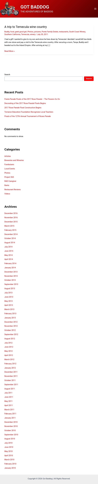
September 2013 (11, 285)
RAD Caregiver (10, 181)
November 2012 (11, 326)
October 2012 (10, 331)
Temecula (25, 35)
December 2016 (11, 214)
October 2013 (10, 280)
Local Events (9, 169)
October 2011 (10, 381)
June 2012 (8, 347)
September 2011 (11, 385)
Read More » (9, 51)
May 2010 (8, 452)
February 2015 (10, 230)
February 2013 (10, 314)
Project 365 (9, 177)
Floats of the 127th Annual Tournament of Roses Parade (27, 116)
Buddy (7, 32)
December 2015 (11, 222)
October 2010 (10, 431)
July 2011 (8, 393)
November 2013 (11, 276)
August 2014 (9, 243)
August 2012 (9, 339)
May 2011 (8, 401)
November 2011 (11, 376)
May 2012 (8, 351)
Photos (30, 32)
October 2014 (10, 239)
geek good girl (21, 32)
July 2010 (8, 443)
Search (7, 75)
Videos (7, 194)
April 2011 (8, 406)
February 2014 (10, 264)
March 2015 (9, 226)
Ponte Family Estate (50, 32)
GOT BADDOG (35, 7)
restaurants (63, 32)
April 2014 (8, 260)
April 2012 (8, 356)
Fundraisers (9, 165)
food (12, 32)
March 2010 (9, 460)
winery (32, 35)
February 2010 (10, 464)
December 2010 (11, 422)
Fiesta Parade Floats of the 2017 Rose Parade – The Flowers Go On (32, 99)
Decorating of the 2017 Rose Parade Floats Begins (25, 104)
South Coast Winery (77, 32)
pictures (37, 32)
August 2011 (9, 389)
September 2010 (11, 435)
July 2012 (8, 343)
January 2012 (10, 368)
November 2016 (11, 218)
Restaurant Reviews (12, 190)
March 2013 (9, 310)
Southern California (12, 35)
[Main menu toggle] (95, 9)
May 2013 (8, 301)
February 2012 (10, 364)
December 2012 (11, 322)
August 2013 (9, 289)
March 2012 (9, 360)
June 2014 (8, 251)
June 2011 (8, 397)
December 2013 (11, 272)
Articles (7, 156)
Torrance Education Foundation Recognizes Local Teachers (28, 112)
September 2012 (11, 335)
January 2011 (10, 418)
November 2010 (11, 426)
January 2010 (10, 468)
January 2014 (10, 268)
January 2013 (10, 318)
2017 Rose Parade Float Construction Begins (22, 108)
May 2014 (8, 255)
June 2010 (8, 447)
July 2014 (8, 247)
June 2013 (8, 297)
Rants (6, 186)
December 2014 (11, 235)
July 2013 (8, 293)
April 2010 (8, 456)
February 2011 (10, 414)
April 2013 (8, 306)
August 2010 (9, 439)
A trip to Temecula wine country (25, 27)
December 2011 (11, 372)
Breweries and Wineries (14, 161)
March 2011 (9, 410)
